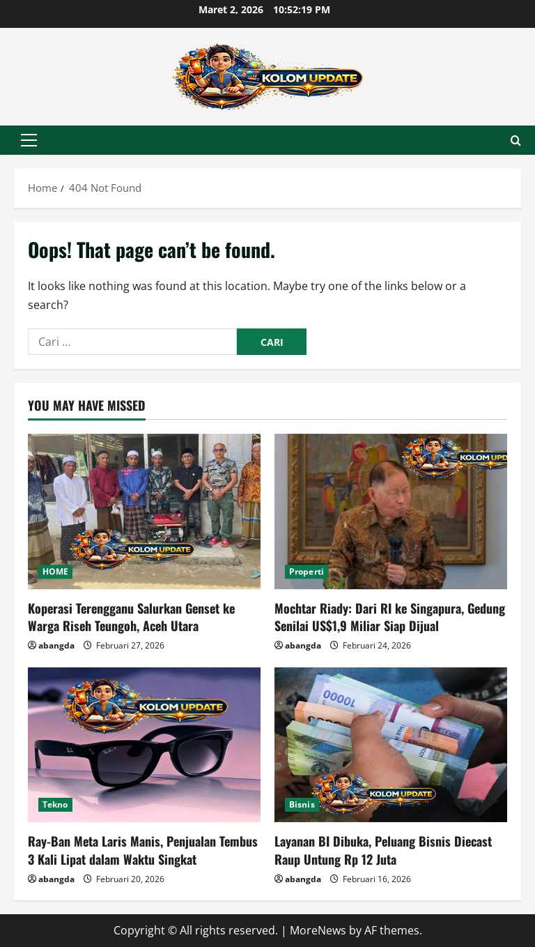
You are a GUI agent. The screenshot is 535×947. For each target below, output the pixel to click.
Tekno (55, 804)
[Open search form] (516, 140)
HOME (55, 571)
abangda (56, 645)
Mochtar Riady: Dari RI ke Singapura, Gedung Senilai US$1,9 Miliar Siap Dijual (389, 617)
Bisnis (302, 804)
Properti (306, 571)
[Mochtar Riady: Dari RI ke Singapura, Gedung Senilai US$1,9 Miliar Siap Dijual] (390, 511)
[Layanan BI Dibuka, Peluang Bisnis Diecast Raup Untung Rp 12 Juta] (390, 745)
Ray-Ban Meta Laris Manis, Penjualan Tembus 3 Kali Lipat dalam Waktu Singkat (143, 850)
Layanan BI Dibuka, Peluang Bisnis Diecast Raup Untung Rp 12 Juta (383, 850)
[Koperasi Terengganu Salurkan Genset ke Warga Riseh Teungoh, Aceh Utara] (144, 511)
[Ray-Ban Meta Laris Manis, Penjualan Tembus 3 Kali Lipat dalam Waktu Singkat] (144, 745)
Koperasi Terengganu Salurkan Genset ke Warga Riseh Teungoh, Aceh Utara (131, 617)
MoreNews (318, 930)
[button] (29, 140)
